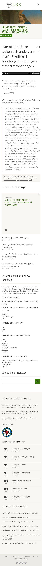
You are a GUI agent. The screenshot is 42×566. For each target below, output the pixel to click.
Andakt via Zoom (18, 488)
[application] (21, 73)
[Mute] (33, 73)
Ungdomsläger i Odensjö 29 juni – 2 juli (15, 526)
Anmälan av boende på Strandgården (14, 530)
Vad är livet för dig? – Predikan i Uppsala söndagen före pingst (18, 264)
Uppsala (4, 344)
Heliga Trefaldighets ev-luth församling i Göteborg (18, 177)
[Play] (3, 73)
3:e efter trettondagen (12, 176)
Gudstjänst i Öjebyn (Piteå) (22, 457)
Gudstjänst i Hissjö (19, 465)
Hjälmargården (7, 362)
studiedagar (34, 360)
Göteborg (5, 350)
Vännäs (4, 341)
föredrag (26, 360)
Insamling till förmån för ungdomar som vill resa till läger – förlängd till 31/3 (21, 536)
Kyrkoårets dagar (7, 316)
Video (3, 331)
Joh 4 (18, 180)
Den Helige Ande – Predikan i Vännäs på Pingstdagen (17, 245)
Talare (4, 319)
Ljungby (4, 352)
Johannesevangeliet (26, 180)
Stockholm (5, 346)
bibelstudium (17, 360)
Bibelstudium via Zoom (21, 481)
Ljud (3, 327)
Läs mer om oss (7, 424)
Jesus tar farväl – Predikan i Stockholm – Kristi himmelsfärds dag (20, 255)
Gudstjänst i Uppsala (20, 473)
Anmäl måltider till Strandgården (12, 522)
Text (3, 329)
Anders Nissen (24, 176)
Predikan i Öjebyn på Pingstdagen (15, 238)
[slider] (18, 73)
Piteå (3, 339)
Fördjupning (6, 360)
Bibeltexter (5, 314)
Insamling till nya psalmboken (12, 517)
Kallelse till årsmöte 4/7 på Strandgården (15, 513)
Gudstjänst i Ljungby (20, 449)
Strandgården (6, 364)
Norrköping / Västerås (9, 348)
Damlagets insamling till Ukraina (12, 543)
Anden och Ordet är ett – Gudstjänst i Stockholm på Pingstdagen (18, 202)
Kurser (4, 366)
